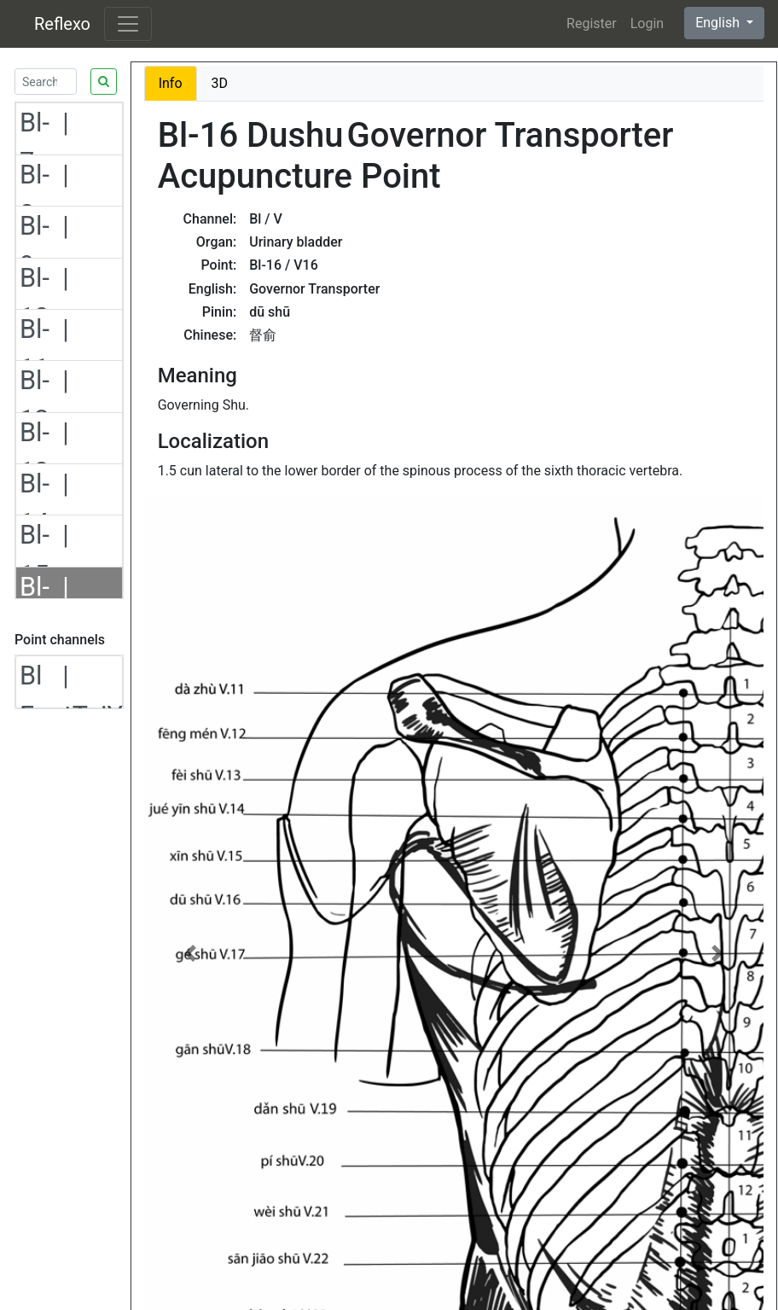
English (719, 23)
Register (591, 23)
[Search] (46, 81)
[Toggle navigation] (128, 24)
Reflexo (62, 24)
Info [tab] (171, 83)
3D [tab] (220, 83)
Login (647, 23)
